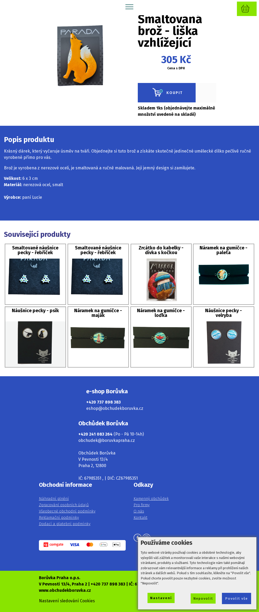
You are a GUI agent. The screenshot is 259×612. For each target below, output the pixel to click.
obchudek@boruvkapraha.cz (106, 440)
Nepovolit (203, 598)
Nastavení (161, 598)
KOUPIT (166, 92)
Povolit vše (236, 598)
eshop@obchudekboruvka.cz (114, 408)
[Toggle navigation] (129, 6)
